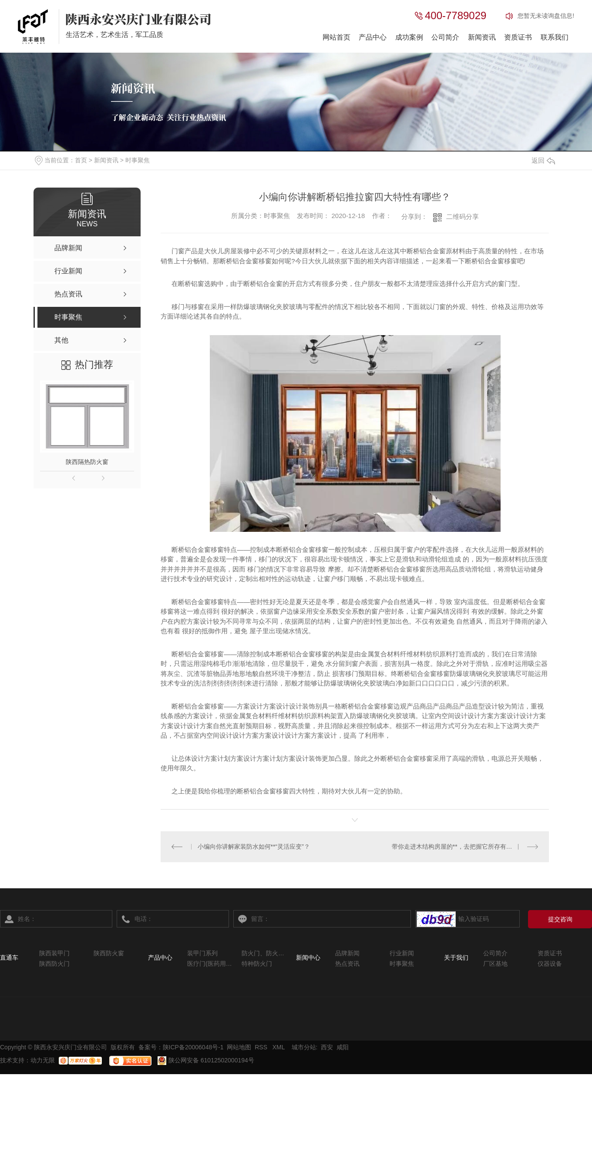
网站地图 (239, 1047)
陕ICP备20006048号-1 (193, 1047)
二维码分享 (462, 216)
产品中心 (373, 37)
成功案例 (409, 37)
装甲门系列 (202, 953)
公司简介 (445, 37)
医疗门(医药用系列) (210, 963)
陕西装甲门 (54, 953)
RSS (262, 1047)
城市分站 (304, 1047)
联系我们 (554, 37)
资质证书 (518, 37)
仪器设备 (550, 963)
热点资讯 (347, 963)
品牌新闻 (347, 953)
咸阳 (342, 1047)
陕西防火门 (54, 963)
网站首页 (336, 37)
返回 (543, 160)
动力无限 (42, 1060)
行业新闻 (402, 953)
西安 (327, 1047)
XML (279, 1047)
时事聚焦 (137, 160)
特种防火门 (257, 963)
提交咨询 (560, 918)
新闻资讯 (482, 37)
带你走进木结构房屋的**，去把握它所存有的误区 (458, 846)
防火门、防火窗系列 (264, 953)
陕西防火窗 (109, 953)
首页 (81, 160)
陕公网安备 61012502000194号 (206, 1060)
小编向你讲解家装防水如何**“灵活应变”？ (254, 846)
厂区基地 (495, 963)
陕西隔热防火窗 (87, 461)
